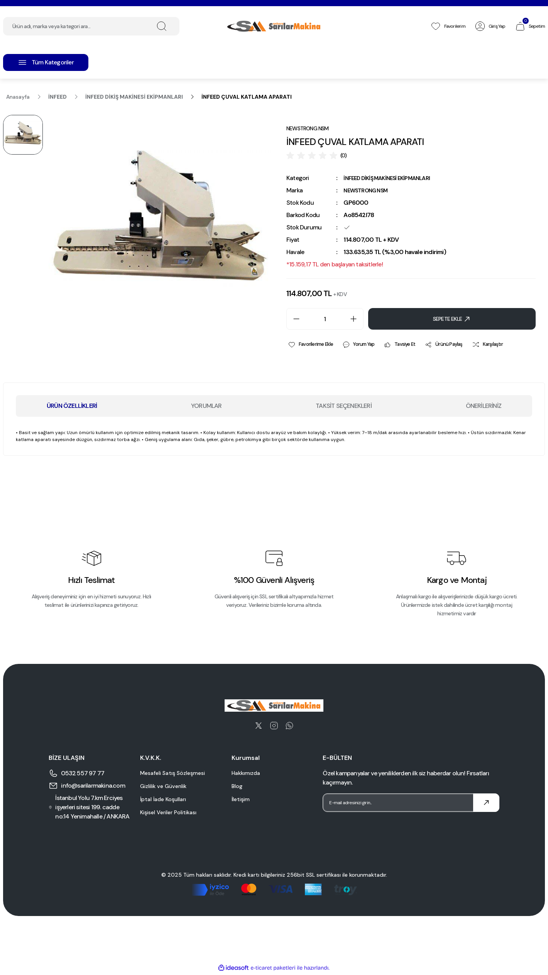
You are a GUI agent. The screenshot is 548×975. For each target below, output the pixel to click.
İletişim (241, 800)
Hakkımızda (246, 774)
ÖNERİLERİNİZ (483, 407)
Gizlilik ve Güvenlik (163, 787)
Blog (237, 787)
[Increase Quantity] (357, 319)
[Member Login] (490, 26)
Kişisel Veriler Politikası (168, 813)
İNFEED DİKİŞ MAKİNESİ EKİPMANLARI (392, 179)
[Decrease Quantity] (293, 319)
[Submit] (486, 804)
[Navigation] (45, 62)
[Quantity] (325, 319)
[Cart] (530, 26)
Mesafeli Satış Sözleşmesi (172, 774)
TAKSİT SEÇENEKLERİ (344, 407)
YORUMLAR (206, 407)
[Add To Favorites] (311, 345)
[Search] (91, 26)
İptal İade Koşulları (163, 800)
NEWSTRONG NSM (368, 191)
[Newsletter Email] (411, 804)
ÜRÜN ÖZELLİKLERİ (72, 407)
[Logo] (274, 26)
